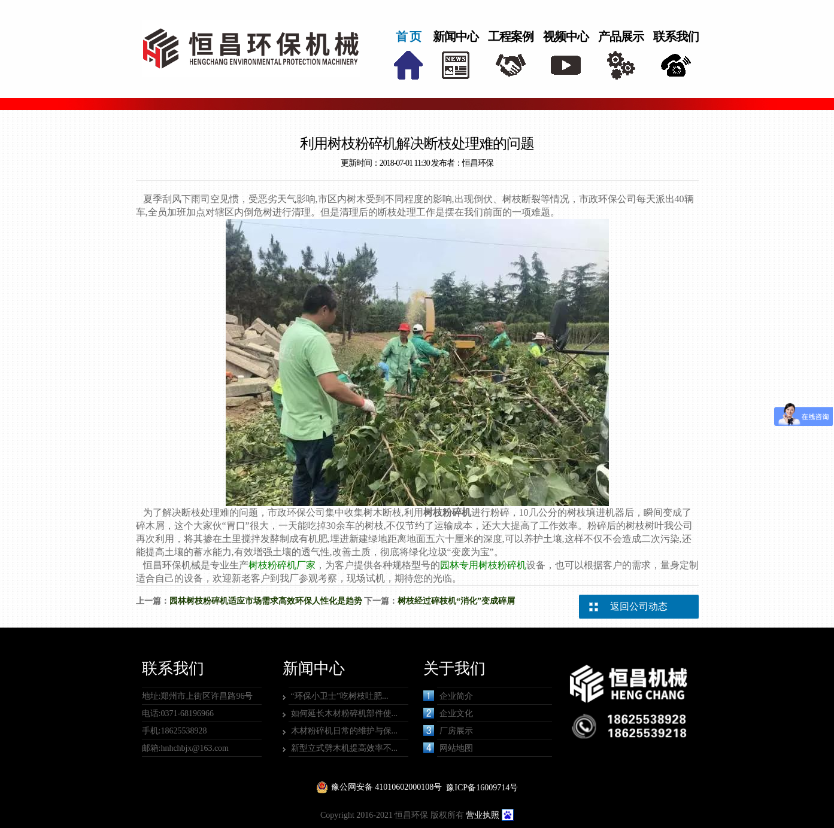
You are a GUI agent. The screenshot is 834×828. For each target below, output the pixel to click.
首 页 (408, 36)
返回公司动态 (639, 606)
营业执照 (482, 815)
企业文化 (448, 713)
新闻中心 (455, 36)
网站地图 (448, 747)
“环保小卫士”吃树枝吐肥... (340, 696)
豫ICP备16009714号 (482, 787)
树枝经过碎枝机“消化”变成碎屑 (456, 600)
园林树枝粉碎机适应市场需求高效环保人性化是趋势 (265, 600)
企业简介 (448, 695)
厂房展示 (448, 730)
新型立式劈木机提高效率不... (344, 748)
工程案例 (510, 36)
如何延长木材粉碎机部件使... (344, 713)
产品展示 (621, 36)
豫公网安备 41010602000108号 (386, 787)
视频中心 (566, 36)
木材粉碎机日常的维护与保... (344, 730)
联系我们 (676, 36)
